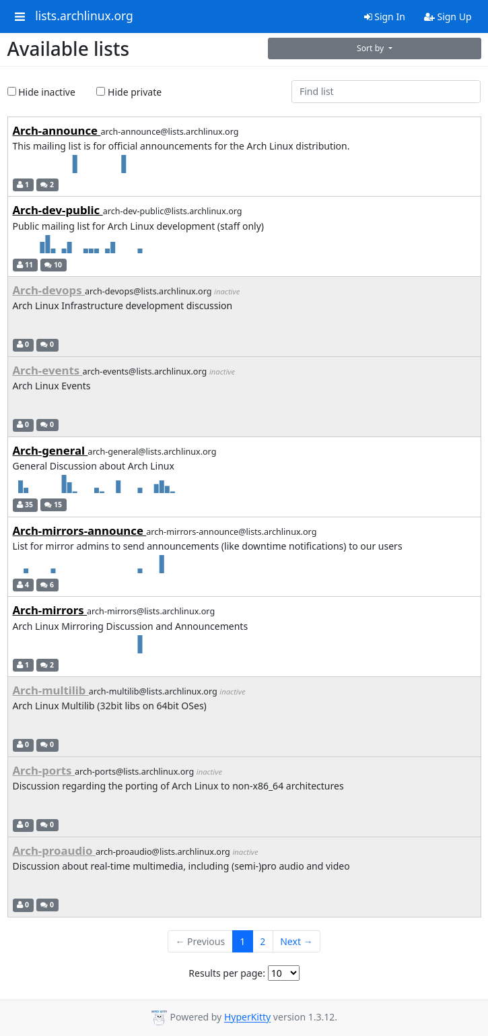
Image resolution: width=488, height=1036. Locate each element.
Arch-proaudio (54, 850)
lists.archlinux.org (84, 16)
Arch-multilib (51, 690)
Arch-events (48, 370)
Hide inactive (41, 92)
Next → (296, 941)
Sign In (384, 16)
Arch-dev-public (58, 210)
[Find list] (386, 91)
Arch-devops (49, 290)
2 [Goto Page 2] (262, 941)
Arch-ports (44, 770)
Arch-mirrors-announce (80, 530)
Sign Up (448, 16)
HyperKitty (247, 1017)
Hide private (129, 92)
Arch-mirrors (50, 610)
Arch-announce (57, 130)
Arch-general (50, 450)
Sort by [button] (371, 48)
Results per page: (226, 973)
